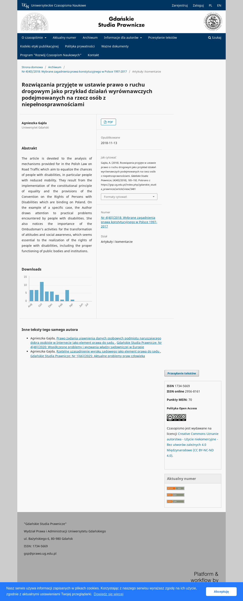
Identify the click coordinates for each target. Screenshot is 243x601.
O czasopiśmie (33, 37)
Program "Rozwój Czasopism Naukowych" (50, 55)
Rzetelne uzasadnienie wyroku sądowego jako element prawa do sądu (108, 351)
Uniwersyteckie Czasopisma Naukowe (54, 5)
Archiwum (90, 37)
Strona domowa (32, 67)
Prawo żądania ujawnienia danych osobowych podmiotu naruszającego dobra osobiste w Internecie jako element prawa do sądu (95, 340)
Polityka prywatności (80, 46)
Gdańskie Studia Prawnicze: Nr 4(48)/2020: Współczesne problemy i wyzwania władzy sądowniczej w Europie (96, 344)
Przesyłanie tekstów (162, 37)
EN (219, 5)
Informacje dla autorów (121, 37)
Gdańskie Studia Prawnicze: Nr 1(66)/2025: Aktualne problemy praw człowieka (87, 356)
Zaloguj (198, 5)
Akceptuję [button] (221, 591)
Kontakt (93, 55)
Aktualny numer (64, 37)
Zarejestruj (180, 5)
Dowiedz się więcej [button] (108, 594)
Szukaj (214, 37)
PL (210, 5)
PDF (110, 122)
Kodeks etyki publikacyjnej (39, 46)
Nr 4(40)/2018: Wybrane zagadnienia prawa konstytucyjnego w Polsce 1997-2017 (74, 71)
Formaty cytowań (115, 197)
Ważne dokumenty (115, 46)
